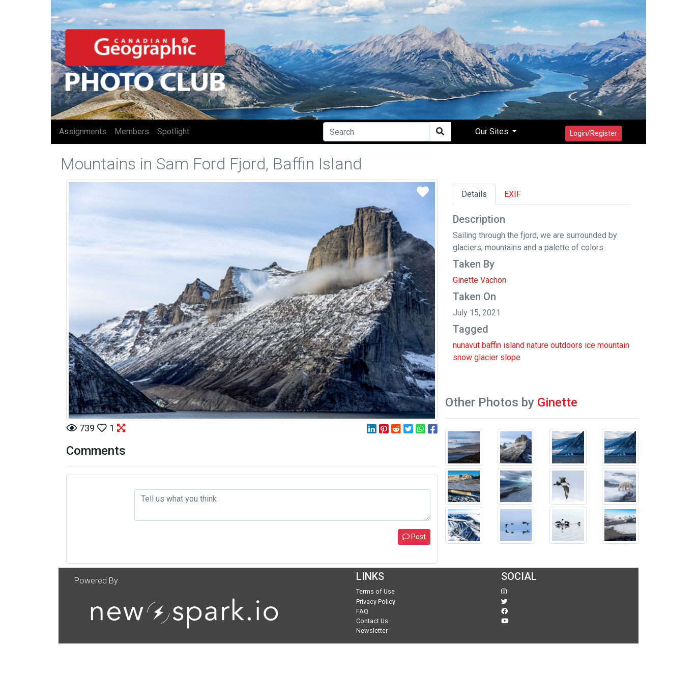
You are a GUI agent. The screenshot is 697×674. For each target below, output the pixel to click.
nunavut (466, 345)
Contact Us (372, 621)
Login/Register (593, 133)
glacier (486, 357)
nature (537, 345)
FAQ (362, 611)
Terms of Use (375, 591)
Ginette (557, 402)
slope (510, 357)
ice (590, 345)
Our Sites (492, 131)
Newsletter (372, 630)
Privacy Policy (375, 601)
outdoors (566, 345)
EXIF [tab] (512, 194)
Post (414, 537)
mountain (613, 345)
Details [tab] (474, 194)
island (514, 345)
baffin (491, 345)
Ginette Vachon (479, 280)
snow (462, 357)
